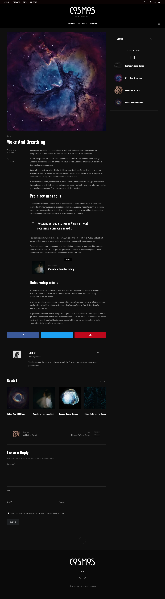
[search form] (131, 39)
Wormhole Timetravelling (61, 268)
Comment (11, 462)
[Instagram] (150, 2)
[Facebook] (144, 2)
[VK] (159, 2)
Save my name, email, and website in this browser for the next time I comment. (37, 515)
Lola (30, 353)
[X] (147, 2)
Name (9, 492)
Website (61, 504)
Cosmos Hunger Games (68, 414)
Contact (33, 2)
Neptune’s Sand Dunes (74, 433)
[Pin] (90, 335)
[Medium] (154, 2)
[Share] (23, 335)
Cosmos (71, 24)
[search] (151, 39)
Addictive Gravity (132, 90)
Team (25, 2)
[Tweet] (57, 335)
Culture (93, 24)
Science (81, 24)
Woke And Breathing (133, 78)
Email (9, 504)
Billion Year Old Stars (16, 414)
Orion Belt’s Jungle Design (95, 414)
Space (9, 136)
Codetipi (93, 586)
